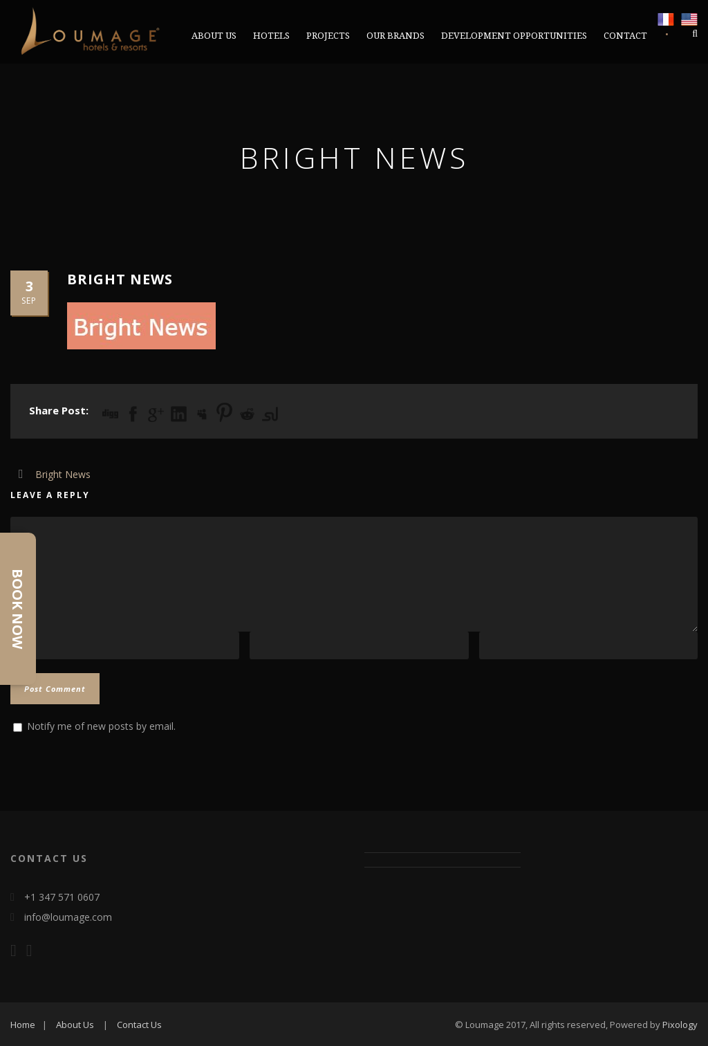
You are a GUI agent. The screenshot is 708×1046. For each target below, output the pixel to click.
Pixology (680, 1024)
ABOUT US (214, 35)
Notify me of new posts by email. (101, 726)
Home (22, 1024)
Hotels (271, 35)
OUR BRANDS (395, 35)
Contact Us (139, 1024)
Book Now (17, 609)
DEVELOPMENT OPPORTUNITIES (514, 35)
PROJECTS (328, 35)
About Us (75, 1024)
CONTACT (625, 35)
